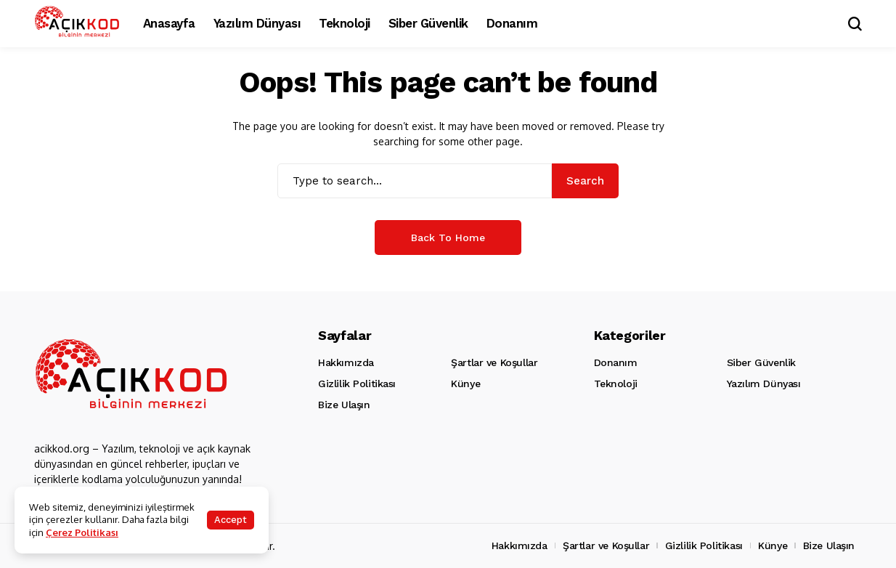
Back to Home (448, 237)
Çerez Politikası (82, 532)
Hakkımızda (346, 362)
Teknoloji (616, 383)
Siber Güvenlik (761, 362)
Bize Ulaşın (344, 404)
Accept (230, 519)
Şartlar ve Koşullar (494, 362)
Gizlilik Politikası (357, 383)
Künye (465, 383)
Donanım (616, 362)
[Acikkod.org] (77, 23)
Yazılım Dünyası (764, 383)
